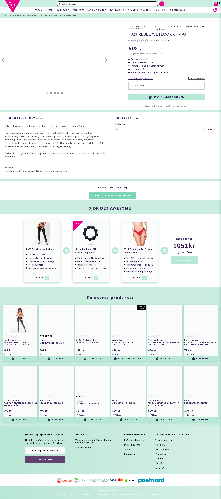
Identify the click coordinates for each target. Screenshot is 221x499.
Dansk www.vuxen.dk (155, 494)
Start (6, 15)
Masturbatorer (162, 449)
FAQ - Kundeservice (134, 440)
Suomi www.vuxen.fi (106, 494)
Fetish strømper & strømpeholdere (60, 15)
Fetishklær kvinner (35, 15)
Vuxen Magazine (164, 440)
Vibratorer (160, 454)
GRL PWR (160, 468)
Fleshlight (160, 463)
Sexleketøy (161, 445)
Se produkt (20, 358)
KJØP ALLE (184, 260)
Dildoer (159, 458)
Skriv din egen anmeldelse (112, 195)
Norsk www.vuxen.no (130, 494)
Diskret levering (132, 445)
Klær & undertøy (17, 15)
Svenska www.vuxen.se (80, 494)
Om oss (128, 449)
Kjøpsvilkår (129, 454)
